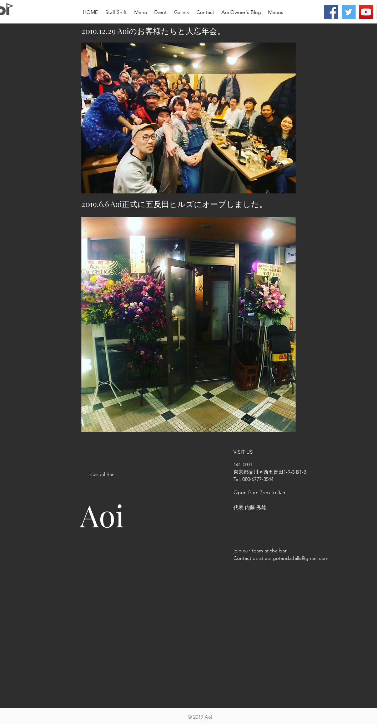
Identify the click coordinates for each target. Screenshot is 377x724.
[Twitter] (349, 12)
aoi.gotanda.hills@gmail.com (296, 558)
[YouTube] (366, 12)
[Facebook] (331, 12)
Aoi (102, 515)
